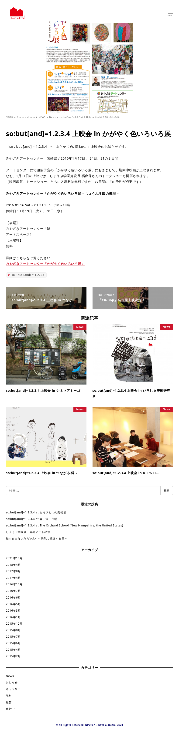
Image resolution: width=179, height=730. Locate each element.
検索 (166, 490)
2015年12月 (14, 624)
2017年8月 (13, 571)
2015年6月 (13, 643)
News (10, 676)
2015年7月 (13, 637)
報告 (9, 702)
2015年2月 (13, 656)
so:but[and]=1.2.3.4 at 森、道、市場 (31, 519)
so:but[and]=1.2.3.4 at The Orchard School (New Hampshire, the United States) (64, 525)
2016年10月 (14, 584)
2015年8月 (13, 630)
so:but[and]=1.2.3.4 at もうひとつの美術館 (36, 512)
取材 (9, 695)
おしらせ (12, 682)
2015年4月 (13, 650)
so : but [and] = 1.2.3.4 (28, 275)
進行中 (10, 709)
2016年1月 (13, 617)
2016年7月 (13, 591)
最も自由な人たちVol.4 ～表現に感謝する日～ (36, 538)
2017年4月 (13, 578)
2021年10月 (14, 558)
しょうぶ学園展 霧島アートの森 (28, 532)
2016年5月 (13, 604)
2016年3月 (13, 611)
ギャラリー (13, 689)
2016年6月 (13, 597)
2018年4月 (13, 565)
